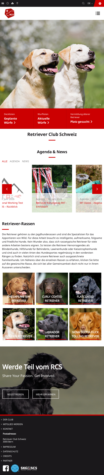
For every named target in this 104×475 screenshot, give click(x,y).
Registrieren (15, 394)
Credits (7, 456)
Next (97, 189)
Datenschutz (10, 451)
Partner (7, 460)
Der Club (8, 419)
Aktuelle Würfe (44, 120)
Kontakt (8, 428)
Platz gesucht (80, 122)
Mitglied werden (13, 424)
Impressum (9, 446)
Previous (7, 189)
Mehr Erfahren (46, 394)
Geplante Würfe (10, 120)
